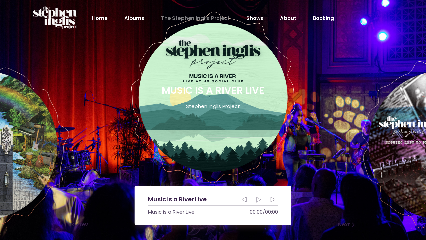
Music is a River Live (172, 211)
